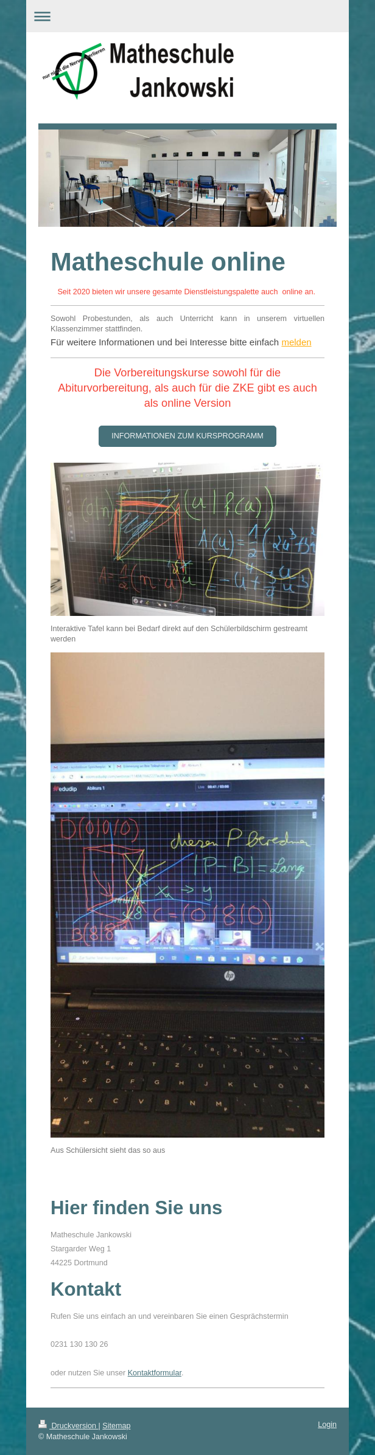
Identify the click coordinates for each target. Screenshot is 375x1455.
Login (327, 1424)
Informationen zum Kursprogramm (187, 436)
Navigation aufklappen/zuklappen (187, 16)
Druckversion (68, 1426)
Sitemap (116, 1426)
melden (296, 342)
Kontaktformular (154, 1373)
